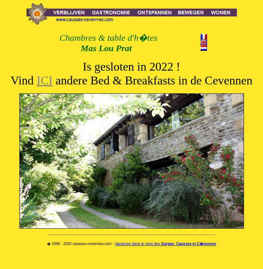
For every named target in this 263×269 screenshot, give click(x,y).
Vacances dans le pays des (165, 244)
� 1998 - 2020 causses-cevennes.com (79, 244)
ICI (45, 80)
